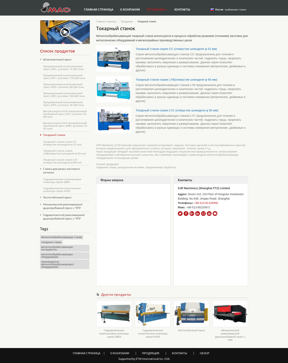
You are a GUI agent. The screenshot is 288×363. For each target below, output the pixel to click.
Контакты (182, 9)
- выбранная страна (230, 9)
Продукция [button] (157, 9)
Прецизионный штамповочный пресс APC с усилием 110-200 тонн (64, 76)
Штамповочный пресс (57, 59)
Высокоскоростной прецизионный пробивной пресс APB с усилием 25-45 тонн (65, 126)
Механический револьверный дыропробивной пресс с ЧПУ (230, 335)
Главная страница (98, 9)
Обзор (204, 353)
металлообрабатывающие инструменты (57, 248)
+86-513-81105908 (206, 203)
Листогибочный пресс (191, 330)
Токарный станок (54, 134)
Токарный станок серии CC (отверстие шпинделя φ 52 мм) (176, 48)
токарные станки (51, 242)
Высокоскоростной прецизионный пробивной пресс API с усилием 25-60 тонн (65, 114)
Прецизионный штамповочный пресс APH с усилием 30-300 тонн (63, 103)
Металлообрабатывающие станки (61, 237)
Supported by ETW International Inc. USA (144, 358)
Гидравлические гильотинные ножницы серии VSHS (152, 333)
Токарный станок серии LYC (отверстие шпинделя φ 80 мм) (177, 110)
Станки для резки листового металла (61, 170)
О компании (130, 9)
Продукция (127, 21)
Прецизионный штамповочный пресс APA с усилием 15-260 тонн (63, 67)
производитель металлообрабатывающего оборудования (57, 264)
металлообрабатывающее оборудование (57, 255)
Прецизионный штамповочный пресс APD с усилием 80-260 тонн (63, 85)
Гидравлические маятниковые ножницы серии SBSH (114, 333)
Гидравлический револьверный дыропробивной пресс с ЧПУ (64, 216)
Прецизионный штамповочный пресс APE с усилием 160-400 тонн (64, 94)
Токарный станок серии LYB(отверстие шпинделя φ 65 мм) (176, 79)
